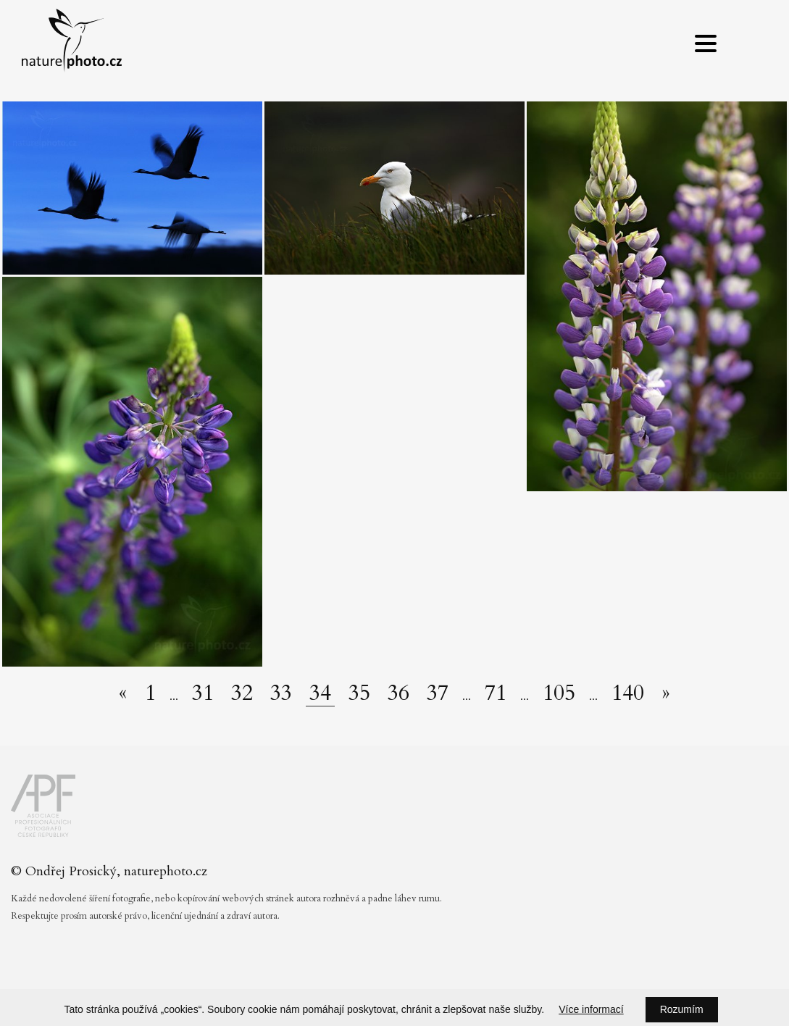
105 (559, 693)
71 (495, 693)
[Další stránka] (666, 693)
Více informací (591, 1009)
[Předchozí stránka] (123, 693)
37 (437, 693)
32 (242, 693)
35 (359, 693)
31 (203, 693)
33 (281, 693)
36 (398, 693)
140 (627, 693)
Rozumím (682, 1009)
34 (320, 693)
